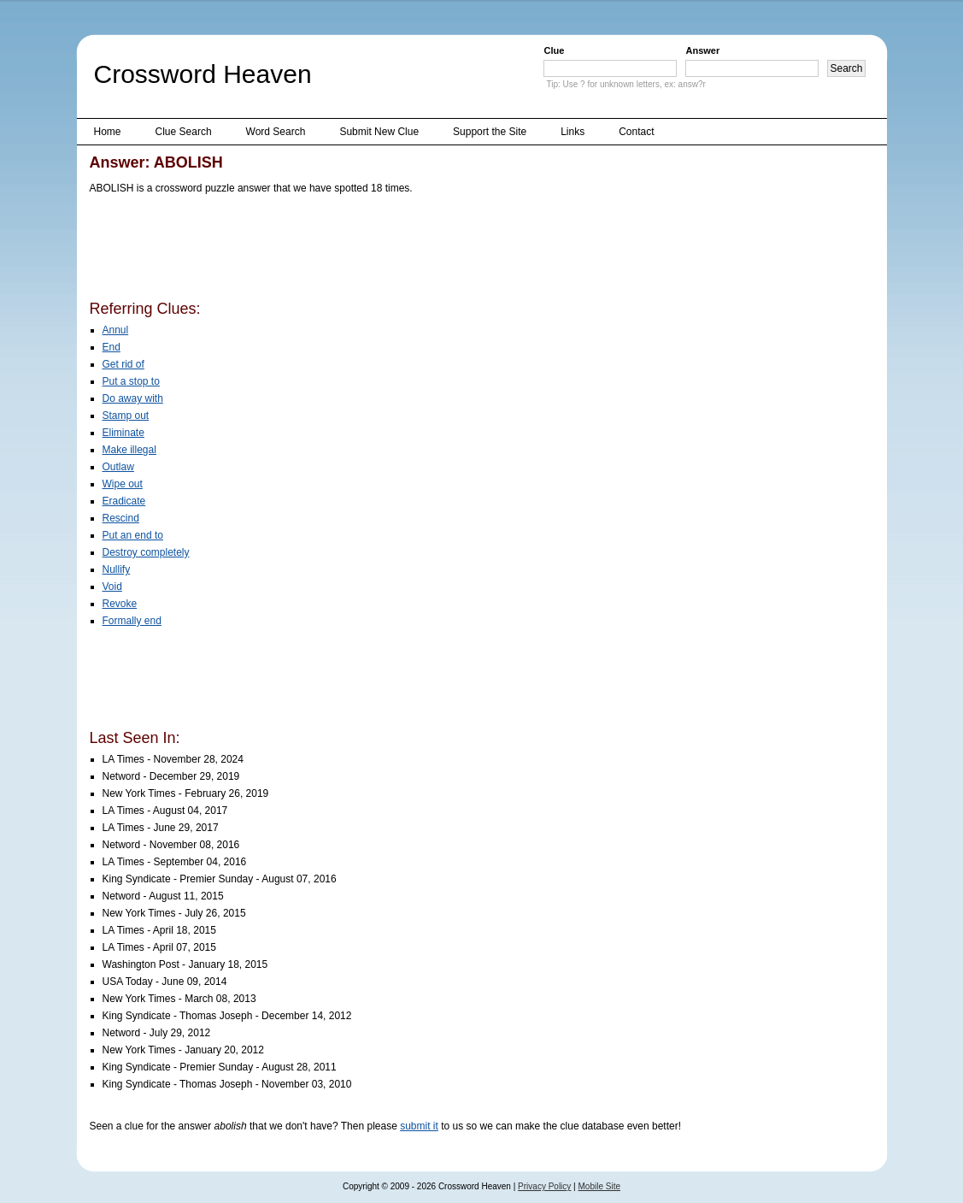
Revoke (120, 604)
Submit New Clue (379, 132)
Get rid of (123, 364)
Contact (636, 132)
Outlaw (118, 467)
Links (572, 132)
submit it (419, 1126)
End (111, 347)
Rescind (121, 518)
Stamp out (126, 416)
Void (112, 587)
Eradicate (124, 501)
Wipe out (123, 484)
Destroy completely (146, 552)
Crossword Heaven (203, 74)
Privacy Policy (544, 1186)
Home (107, 132)
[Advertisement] (401, 250)
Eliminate (123, 433)
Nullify (117, 569)
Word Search (276, 132)
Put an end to (133, 535)
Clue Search (184, 132)
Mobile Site (599, 1186)
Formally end (132, 621)
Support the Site (489, 132)
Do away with (133, 398)
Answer (702, 50)
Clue (553, 50)
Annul (116, 330)
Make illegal (129, 450)
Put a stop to (131, 381)
